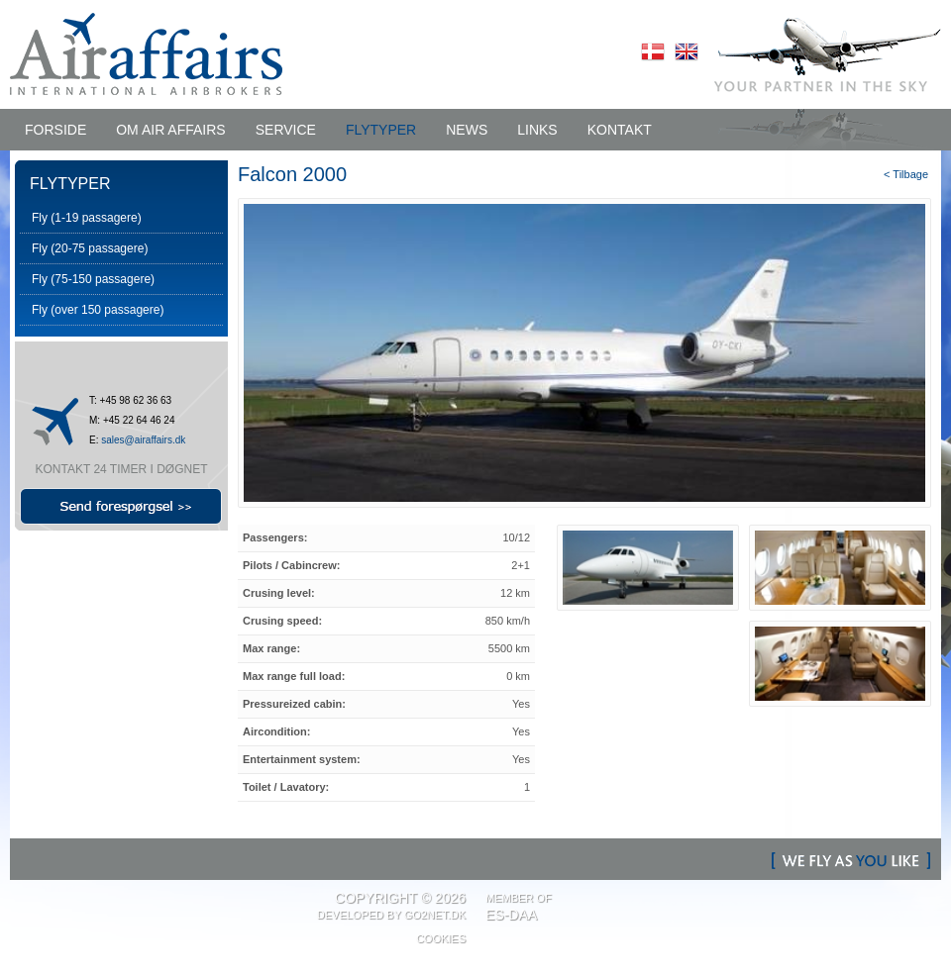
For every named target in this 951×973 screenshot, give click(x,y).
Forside (55, 130)
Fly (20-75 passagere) (90, 248)
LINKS (537, 130)
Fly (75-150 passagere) (93, 279)
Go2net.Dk (435, 915)
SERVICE (286, 130)
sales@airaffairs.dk (143, 440)
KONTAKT (619, 130)
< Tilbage (906, 174)
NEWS (466, 130)
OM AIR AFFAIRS (170, 130)
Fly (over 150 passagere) (97, 310)
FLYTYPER (381, 130)
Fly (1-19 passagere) (87, 218)
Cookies (441, 938)
